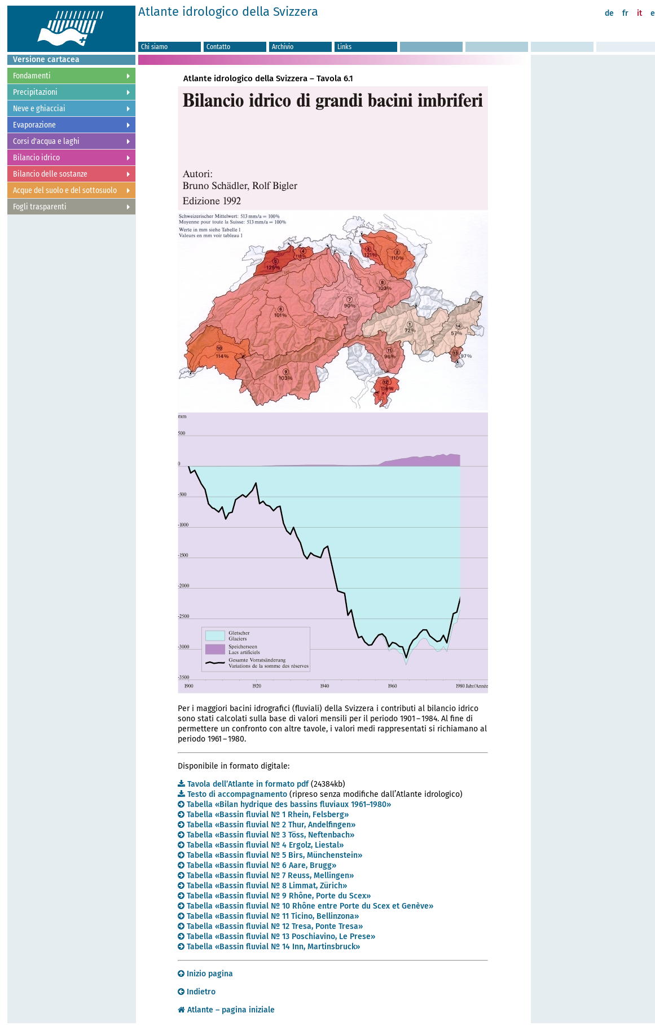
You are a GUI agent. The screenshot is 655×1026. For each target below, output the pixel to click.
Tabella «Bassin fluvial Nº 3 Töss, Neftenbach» (266, 835)
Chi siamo (154, 46)
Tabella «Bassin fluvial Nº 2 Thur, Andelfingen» (266, 825)
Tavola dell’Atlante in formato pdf (243, 784)
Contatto (218, 46)
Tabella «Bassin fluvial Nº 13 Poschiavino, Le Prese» (276, 936)
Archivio (282, 46)
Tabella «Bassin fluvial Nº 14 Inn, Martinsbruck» (269, 947)
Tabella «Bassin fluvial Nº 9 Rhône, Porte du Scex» (274, 896)
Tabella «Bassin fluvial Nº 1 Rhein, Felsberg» (263, 814)
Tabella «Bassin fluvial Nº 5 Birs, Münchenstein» (270, 855)
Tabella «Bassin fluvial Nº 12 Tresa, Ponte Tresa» (270, 926)
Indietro (197, 992)
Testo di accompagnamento (232, 794)
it (639, 13)
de (609, 13)
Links (344, 46)
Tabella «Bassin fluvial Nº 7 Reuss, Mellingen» (266, 875)
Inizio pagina (205, 974)
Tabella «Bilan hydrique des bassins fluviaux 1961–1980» (284, 804)
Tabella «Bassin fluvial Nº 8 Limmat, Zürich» (262, 886)
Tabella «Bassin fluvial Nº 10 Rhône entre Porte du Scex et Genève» (305, 906)
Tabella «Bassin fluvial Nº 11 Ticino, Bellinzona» (268, 916)
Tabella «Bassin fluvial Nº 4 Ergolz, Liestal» (261, 845)
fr (625, 13)
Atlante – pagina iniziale (226, 1010)
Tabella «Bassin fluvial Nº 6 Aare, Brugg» (257, 865)
